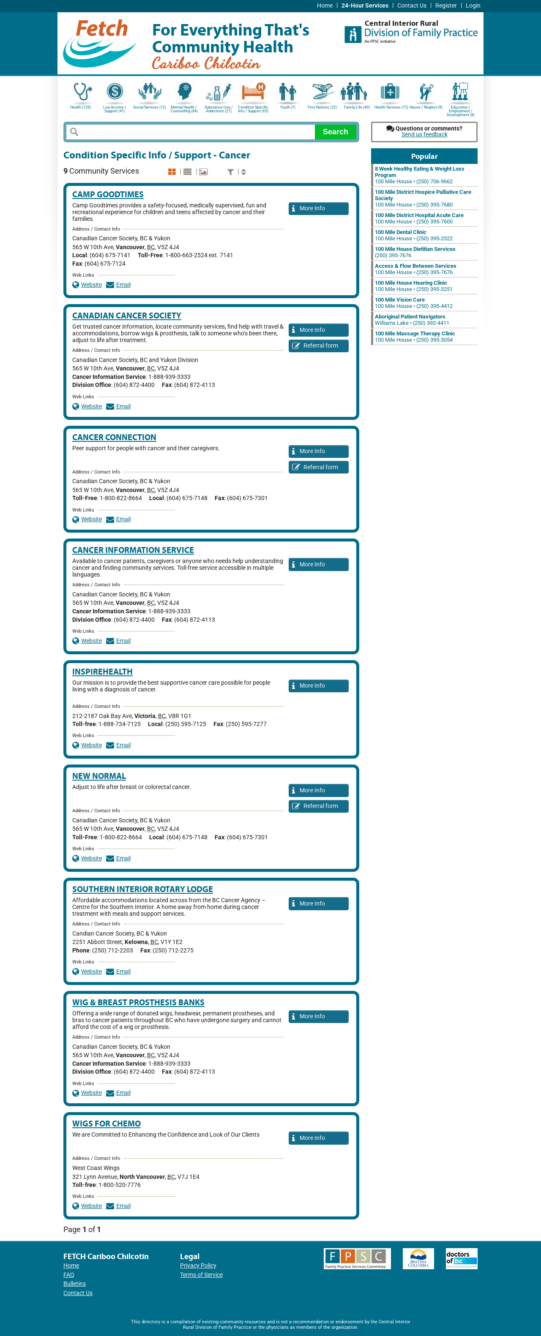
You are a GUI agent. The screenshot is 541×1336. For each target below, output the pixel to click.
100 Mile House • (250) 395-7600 (419, 218)
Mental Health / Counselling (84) (184, 109)
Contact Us (411, 5)
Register (446, 5)
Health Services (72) (391, 107)
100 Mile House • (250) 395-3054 (415, 336)
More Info (308, 209)
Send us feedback (425, 134)
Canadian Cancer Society (126, 315)
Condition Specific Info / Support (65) (253, 109)
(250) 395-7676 (415, 252)
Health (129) (80, 107)
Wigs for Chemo (106, 1123)
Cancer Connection (114, 437)
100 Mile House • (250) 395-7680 (423, 198)
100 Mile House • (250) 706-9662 (419, 175)
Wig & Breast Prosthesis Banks (138, 1002)
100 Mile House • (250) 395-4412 (414, 303)
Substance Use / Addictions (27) (219, 109)
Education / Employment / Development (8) (461, 110)
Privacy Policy (198, 1265)
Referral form (315, 346)
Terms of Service (201, 1275)
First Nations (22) (322, 107)
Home (325, 5)
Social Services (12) (149, 107)
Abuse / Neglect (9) (426, 107)
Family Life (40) (357, 107)
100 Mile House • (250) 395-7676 (415, 269)
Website (87, 284)
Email (118, 284)
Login (473, 5)
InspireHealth (102, 671)
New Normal (99, 775)
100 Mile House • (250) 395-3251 (414, 286)
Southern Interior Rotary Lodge (142, 889)
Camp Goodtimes (108, 194)
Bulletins (74, 1283)
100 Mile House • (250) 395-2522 (414, 235)
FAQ (68, 1275)
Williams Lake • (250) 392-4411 (412, 319)
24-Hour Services (365, 5)
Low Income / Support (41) (114, 109)
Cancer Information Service (133, 549)
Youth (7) (287, 107)
